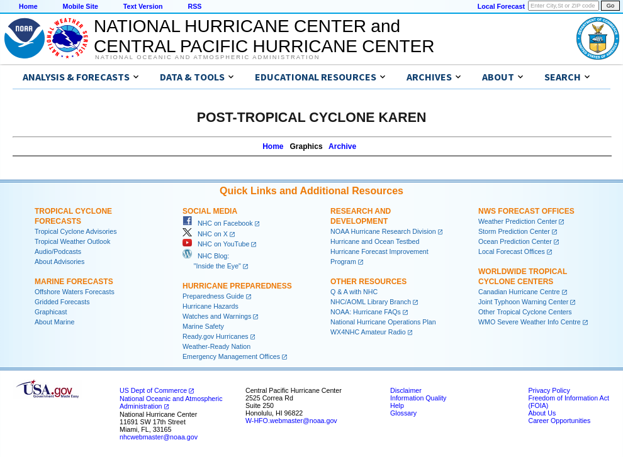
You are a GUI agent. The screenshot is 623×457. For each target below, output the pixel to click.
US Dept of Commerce (153, 390)
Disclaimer (406, 390)
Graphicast (51, 312)
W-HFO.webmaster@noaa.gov (291, 420)
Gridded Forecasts (62, 302)
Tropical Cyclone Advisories (76, 231)
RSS (194, 6)
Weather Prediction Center (517, 221)
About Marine (54, 322)
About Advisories (59, 261)
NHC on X (205, 234)
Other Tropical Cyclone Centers (525, 312)
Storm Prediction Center (514, 231)
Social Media (209, 211)
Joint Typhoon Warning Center (523, 302)
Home (28, 6)
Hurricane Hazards (210, 306)
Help (397, 405)
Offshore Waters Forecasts (75, 291)
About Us (542, 413)
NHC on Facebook (217, 223)
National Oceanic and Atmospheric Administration (207, 57)
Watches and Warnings (216, 316)
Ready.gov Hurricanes (215, 336)
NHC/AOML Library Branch (370, 302)
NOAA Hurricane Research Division (383, 231)
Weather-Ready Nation (216, 346)
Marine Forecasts (74, 281)
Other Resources (368, 281)
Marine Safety (203, 326)
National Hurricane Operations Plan (383, 322)
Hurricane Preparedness (237, 286)
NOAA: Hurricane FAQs (365, 312)
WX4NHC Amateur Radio (368, 332)
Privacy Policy (549, 390)
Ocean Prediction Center (515, 241)
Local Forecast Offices (511, 251)
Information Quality (418, 398)
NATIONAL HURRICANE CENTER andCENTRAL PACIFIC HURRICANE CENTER (264, 36)
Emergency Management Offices (231, 356)
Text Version (143, 6)
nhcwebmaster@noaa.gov (159, 437)
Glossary (403, 413)
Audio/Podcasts (58, 251)
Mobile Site (80, 6)
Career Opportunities (559, 420)
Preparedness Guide (213, 296)
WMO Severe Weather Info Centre (529, 322)
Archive (342, 146)
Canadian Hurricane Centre (519, 291)
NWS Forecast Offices (526, 211)
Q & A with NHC (354, 291)
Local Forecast (501, 6)
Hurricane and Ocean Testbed (374, 241)
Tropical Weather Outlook (72, 241)
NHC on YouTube (215, 244)
